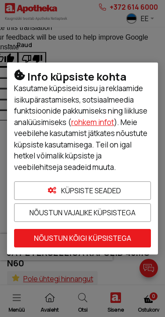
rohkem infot (92, 122)
